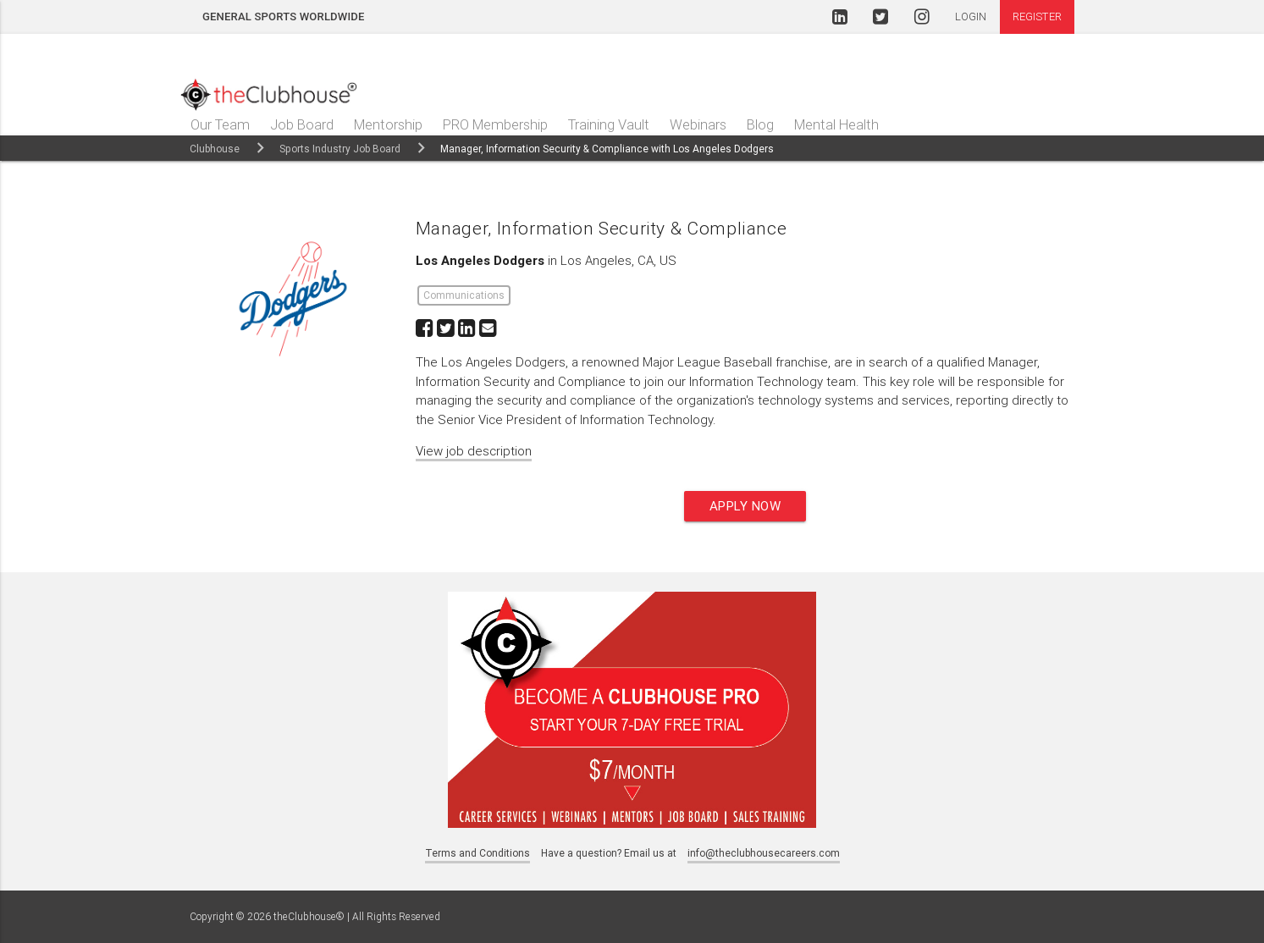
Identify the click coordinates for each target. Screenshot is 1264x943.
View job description (474, 451)
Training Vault (608, 124)
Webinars (698, 124)
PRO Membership (495, 124)
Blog (760, 124)
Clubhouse (215, 148)
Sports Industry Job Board (339, 148)
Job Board (302, 124)
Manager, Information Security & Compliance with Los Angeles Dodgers (607, 148)
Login (971, 16)
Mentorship (388, 124)
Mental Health (836, 124)
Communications (464, 295)
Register (1037, 16)
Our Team (220, 124)
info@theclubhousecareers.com (763, 852)
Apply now (745, 506)
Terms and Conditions (477, 852)
